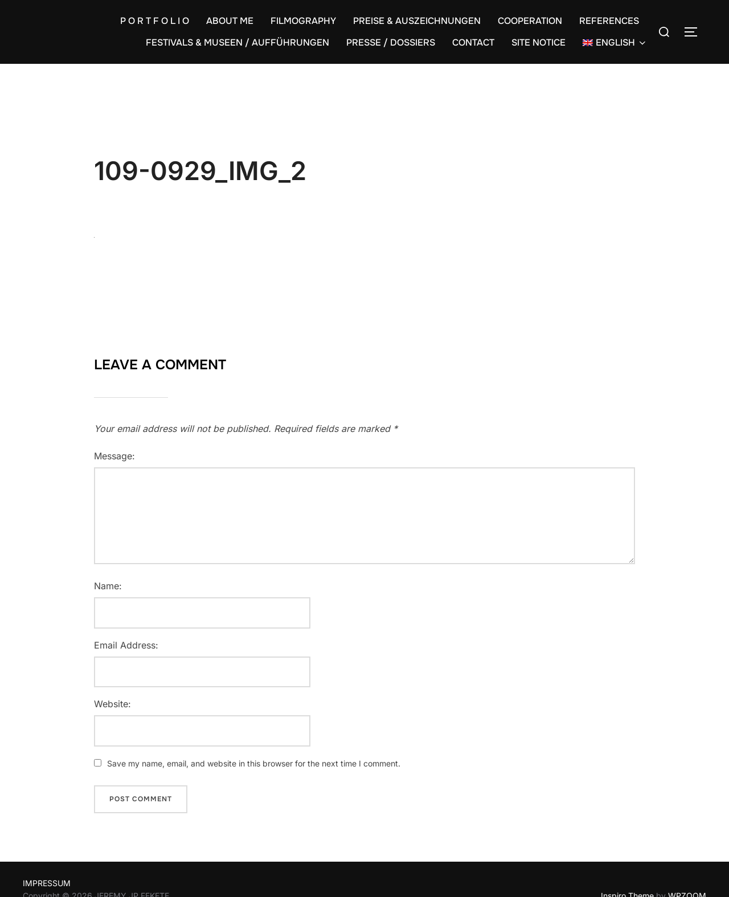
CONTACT (473, 42)
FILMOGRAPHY (303, 21)
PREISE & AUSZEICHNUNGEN (417, 21)
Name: (108, 586)
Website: (112, 704)
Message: (114, 456)
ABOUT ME (229, 21)
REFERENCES (609, 21)
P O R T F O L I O (154, 21)
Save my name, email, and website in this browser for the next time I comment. (253, 763)
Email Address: (126, 645)
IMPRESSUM (47, 883)
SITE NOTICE (538, 42)
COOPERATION (530, 21)
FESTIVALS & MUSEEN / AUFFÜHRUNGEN (237, 42)
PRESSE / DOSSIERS (390, 42)
